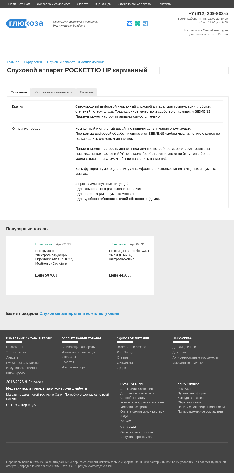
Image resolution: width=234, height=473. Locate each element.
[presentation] (18, 92)
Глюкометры (15, 347)
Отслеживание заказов (137, 432)
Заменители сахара (131, 347)
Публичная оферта (192, 393)
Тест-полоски (16, 352)
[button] (18, 4)
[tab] (19, 92)
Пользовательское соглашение (201, 411)
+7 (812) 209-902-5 (208, 13)
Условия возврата (133, 407)
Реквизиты (185, 388)
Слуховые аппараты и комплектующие (76, 62)
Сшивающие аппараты (79, 347)
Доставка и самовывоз (54, 4)
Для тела (179, 352)
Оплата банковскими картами (142, 411)
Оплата (82, 4)
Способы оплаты (133, 398)
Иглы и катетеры (74, 367)
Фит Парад (125, 352)
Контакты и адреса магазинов (142, 402)
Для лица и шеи (184, 347)
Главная (13, 62)
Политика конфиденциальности (201, 407)
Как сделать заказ (191, 398)
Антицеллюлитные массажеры (195, 357)
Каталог (126, 420)
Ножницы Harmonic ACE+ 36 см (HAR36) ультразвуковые (129, 255)
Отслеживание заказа (134, 4)
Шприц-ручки (16, 373)
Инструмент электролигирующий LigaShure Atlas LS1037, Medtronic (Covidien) (54, 257)
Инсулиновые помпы (21, 368)
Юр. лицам (103, 4)
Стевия (122, 357)
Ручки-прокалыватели (22, 362)
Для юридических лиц (136, 388)
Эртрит (122, 368)
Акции (124, 416)
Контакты (164, 4)
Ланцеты (12, 357)
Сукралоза (125, 362)
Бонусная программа (136, 437)
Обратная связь (189, 402)
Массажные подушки (188, 362)
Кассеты (68, 362)
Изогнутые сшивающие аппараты (79, 354)
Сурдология (33, 62)
